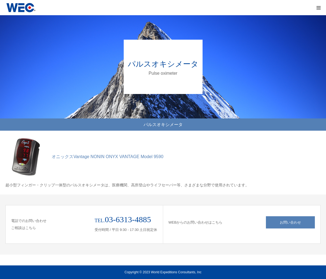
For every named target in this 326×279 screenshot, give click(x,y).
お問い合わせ (290, 222)
